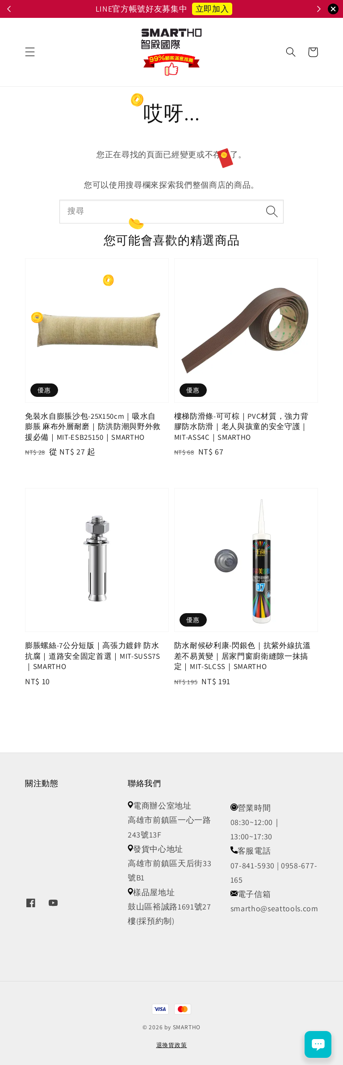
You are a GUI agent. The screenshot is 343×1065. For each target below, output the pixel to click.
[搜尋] (272, 211)
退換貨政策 (171, 1045)
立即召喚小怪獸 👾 (221, 9)
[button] (30, 52)
